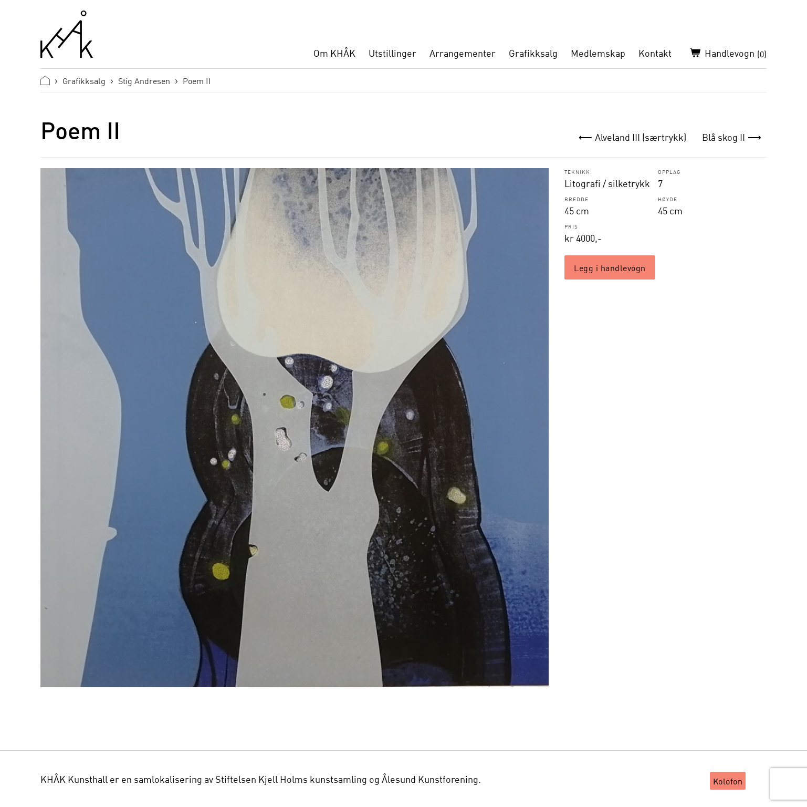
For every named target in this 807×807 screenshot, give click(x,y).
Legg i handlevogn (610, 267)
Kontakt (655, 53)
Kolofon (728, 781)
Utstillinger (392, 53)
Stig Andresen (144, 80)
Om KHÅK (334, 53)
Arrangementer (462, 53)
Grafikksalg (533, 53)
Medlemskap (598, 53)
